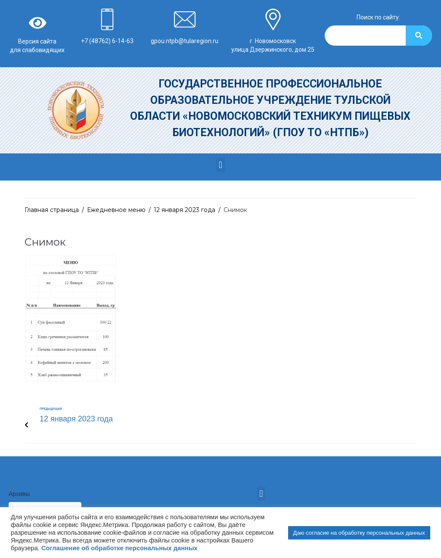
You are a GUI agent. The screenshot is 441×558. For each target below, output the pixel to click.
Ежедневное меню (116, 210)
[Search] (419, 35)
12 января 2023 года (184, 210)
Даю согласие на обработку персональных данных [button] (359, 533)
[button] (220, 165)
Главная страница (52, 210)
